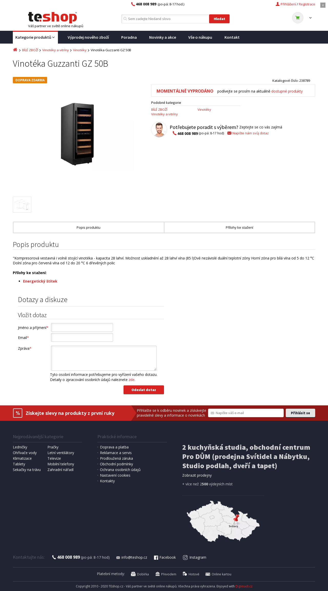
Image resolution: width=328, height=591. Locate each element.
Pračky (52, 447)
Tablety (19, 464)
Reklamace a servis (116, 452)
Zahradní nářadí (60, 469)
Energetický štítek (40, 281)
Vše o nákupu (200, 37)
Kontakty (107, 480)
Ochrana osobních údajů (120, 469)
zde (132, 379)
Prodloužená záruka (116, 458)
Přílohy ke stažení (239, 227)
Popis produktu (88, 227)
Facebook (164, 557)
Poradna (129, 37)
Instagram (195, 557)
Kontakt (232, 37)
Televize (54, 458)
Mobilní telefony (60, 464)
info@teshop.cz (131, 557)
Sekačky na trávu (27, 469)
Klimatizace (22, 458)
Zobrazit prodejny (197, 475)
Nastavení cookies (115, 475)
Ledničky (20, 447)
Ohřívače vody (25, 452)
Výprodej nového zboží (88, 37)
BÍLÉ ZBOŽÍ (30, 50)
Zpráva (25, 348)
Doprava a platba (114, 447)
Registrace (307, 4)
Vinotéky (80, 50)
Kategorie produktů (35, 37)
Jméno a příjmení (33, 327)
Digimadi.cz (243, 586)
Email (23, 337)
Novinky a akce (162, 37)
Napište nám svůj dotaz (248, 133)
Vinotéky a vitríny (55, 50)
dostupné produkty (287, 91)
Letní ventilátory (60, 452)
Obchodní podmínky (116, 464)
